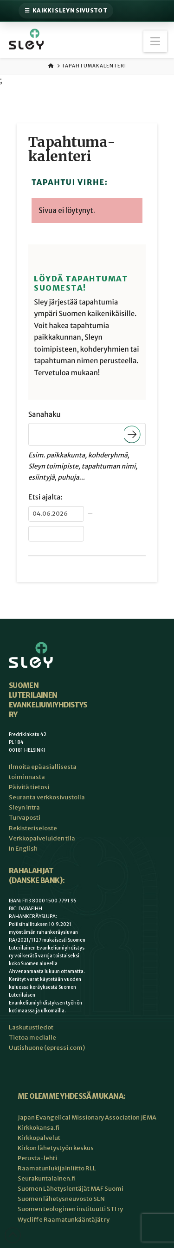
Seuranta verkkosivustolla (47, 797)
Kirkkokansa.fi (38, 1128)
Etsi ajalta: (45, 497)
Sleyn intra (24, 807)
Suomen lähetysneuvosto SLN (61, 1199)
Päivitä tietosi (29, 787)
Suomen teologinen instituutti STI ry (70, 1209)
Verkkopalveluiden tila (42, 838)
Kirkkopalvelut (39, 1138)
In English (23, 848)
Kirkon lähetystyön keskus (56, 1148)
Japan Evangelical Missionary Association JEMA (87, 1117)
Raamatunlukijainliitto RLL (57, 1168)
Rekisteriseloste (33, 828)
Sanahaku (44, 414)
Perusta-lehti (37, 1158)
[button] (155, 41)
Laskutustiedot (31, 1027)
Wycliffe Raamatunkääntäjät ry (64, 1220)
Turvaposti (24, 818)
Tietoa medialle (32, 1037)
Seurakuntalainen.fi (47, 1178)
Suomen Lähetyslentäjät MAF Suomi (70, 1189)
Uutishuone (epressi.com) (47, 1048)
